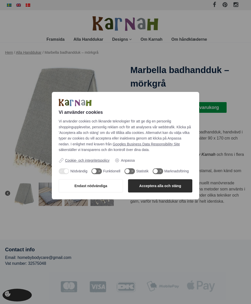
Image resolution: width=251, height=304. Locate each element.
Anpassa (125, 160)
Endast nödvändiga (90, 186)
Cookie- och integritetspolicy (84, 160)
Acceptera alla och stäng (160, 186)
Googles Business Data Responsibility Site (146, 144)
